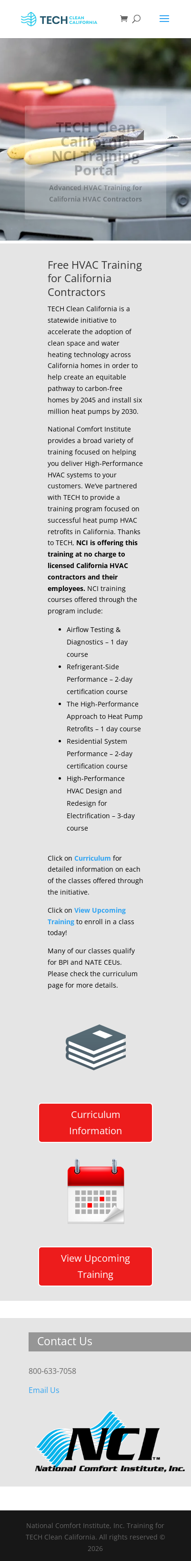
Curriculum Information (95, 1122)
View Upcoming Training (95, 1266)
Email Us (44, 1390)
